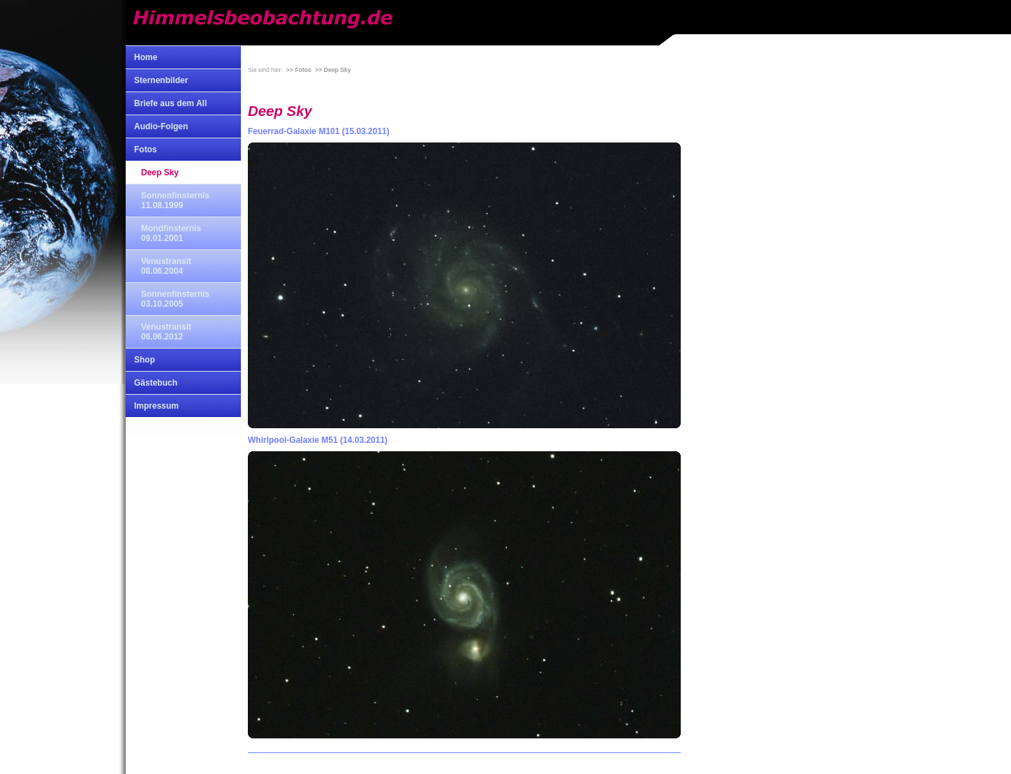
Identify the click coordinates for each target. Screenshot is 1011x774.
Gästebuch (155, 383)
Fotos (145, 149)
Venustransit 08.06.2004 (166, 266)
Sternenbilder (161, 80)
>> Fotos (298, 69)
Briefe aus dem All (170, 103)
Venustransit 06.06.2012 (166, 332)
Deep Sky (160, 172)
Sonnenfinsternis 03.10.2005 (175, 299)
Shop (144, 360)
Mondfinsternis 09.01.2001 (171, 233)
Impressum (156, 406)
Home (145, 57)
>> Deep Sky (332, 69)
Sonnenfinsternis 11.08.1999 (175, 200)
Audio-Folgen (161, 126)
